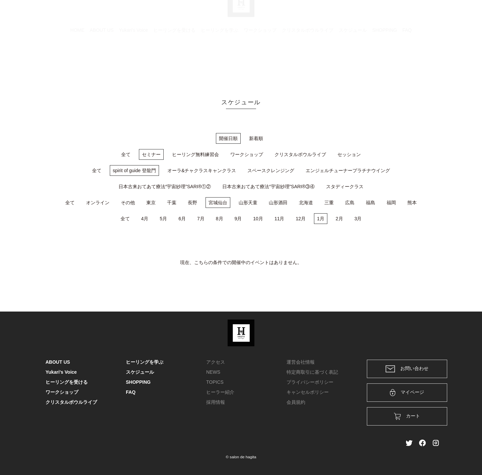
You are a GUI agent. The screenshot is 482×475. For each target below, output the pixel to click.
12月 (301, 218)
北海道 (306, 202)
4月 (145, 218)
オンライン (97, 202)
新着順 (256, 138)
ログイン (391, 14)
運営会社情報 (301, 362)
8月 (219, 218)
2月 (339, 218)
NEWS (213, 372)
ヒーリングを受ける (174, 62)
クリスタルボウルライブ (307, 62)
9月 (238, 218)
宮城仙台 (218, 202)
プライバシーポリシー (310, 382)
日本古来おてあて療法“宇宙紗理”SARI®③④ (268, 186)
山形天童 (248, 202)
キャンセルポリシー (308, 392)
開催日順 (228, 138)
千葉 (171, 202)
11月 (279, 218)
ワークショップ (260, 62)
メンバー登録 (425, 14)
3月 (358, 218)
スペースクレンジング (270, 170)
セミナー (151, 154)
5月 (163, 218)
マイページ (407, 392)
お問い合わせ (407, 368)
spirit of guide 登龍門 (134, 170)
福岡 (391, 202)
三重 (329, 202)
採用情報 (215, 402)
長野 (192, 202)
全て (126, 154)
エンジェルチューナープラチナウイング (348, 170)
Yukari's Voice (133, 62)
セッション (349, 154)
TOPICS (215, 382)
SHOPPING (384, 62)
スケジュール (353, 62)
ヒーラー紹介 (220, 392)
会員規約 (296, 402)
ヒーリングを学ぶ (219, 62)
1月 (320, 218)
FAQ (407, 62)
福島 (370, 202)
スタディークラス (345, 186)
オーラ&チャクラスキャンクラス (201, 170)
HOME (77, 62)
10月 (258, 218)
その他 (128, 202)
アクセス (215, 362)
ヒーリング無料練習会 (195, 154)
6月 (182, 218)
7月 (201, 218)
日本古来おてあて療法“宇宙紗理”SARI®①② (164, 186)
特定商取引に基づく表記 (312, 372)
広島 (349, 202)
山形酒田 (278, 202)
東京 (151, 202)
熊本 (412, 202)
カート (363, 14)
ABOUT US (101, 62)
